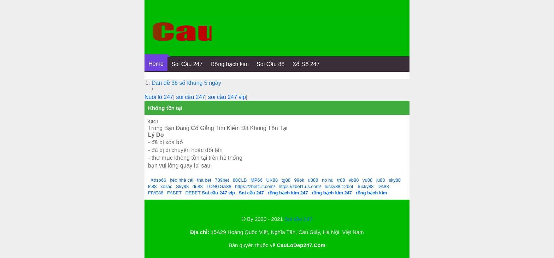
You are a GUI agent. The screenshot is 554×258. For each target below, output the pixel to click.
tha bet (204, 180)
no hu (328, 180)
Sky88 (182, 186)
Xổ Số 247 (306, 64)
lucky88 (332, 186)
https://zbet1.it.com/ (255, 186)
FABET (174, 192)
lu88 (380, 180)
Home (156, 64)
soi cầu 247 (190, 97)
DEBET (193, 192)
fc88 (152, 186)
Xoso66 (158, 180)
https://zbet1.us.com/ (300, 186)
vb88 (354, 180)
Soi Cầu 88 (270, 64)
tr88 (341, 180)
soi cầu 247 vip (227, 97)
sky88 (395, 180)
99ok (299, 180)
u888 (313, 180)
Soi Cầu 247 (186, 64)
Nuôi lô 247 (159, 97)
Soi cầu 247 (298, 219)
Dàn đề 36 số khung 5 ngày (186, 83)
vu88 (367, 180)
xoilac (166, 186)
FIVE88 (155, 192)
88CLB (240, 180)
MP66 (257, 180)
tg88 (286, 180)
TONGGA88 (218, 186)
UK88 (272, 180)
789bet (222, 180)
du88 (198, 186)
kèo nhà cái (182, 180)
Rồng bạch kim (230, 64)
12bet (347, 186)
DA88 (383, 186)
